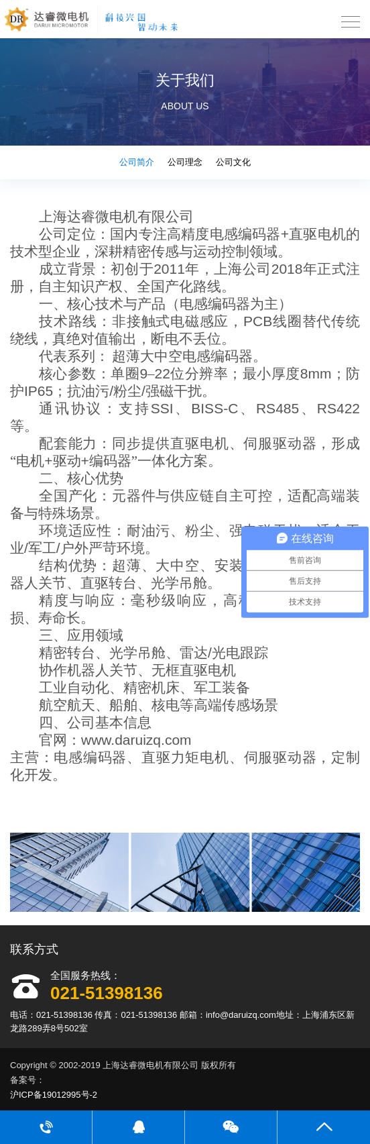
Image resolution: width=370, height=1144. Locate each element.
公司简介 (136, 162)
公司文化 (233, 162)
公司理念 (185, 162)
